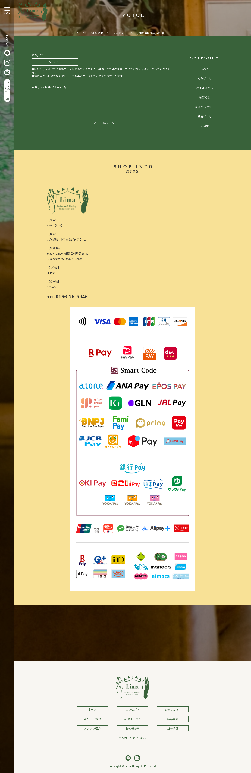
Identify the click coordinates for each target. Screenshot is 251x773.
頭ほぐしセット (205, 107)
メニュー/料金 (92, 719)
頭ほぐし (204, 97)
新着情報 (172, 728)
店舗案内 (172, 719)
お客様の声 (133, 728)
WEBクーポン (132, 719)
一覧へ (104, 123)
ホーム (92, 709)
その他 (204, 126)
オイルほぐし (204, 88)
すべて (205, 69)
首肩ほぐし (205, 116)
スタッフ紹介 (92, 728)
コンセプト (133, 709)
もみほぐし (205, 78)
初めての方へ (172, 709)
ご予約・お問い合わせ (132, 738)
